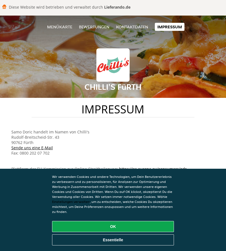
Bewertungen (94, 27)
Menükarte (59, 27)
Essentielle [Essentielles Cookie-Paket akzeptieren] (113, 240)
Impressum (169, 27)
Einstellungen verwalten (71, 202)
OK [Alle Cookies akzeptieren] (113, 226)
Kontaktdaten (132, 27)
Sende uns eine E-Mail (32, 147)
